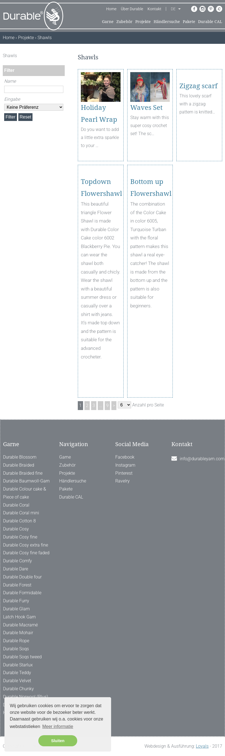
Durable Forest (17, 585)
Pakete (189, 21)
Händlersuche (167, 21)
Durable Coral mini (21, 512)
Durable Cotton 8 (19, 521)
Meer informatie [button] (57, 726)
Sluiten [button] (57, 741)
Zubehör (124, 21)
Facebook (124, 457)
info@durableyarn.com (202, 458)
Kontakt (154, 9)
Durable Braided (18, 465)
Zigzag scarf (198, 108)
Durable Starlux (18, 664)
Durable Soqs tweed (22, 656)
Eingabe (12, 99)
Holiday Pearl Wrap (99, 113)
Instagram (125, 465)
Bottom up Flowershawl (150, 209)
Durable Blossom (19, 457)
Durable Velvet (17, 680)
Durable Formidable (22, 592)
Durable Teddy (17, 672)
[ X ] (61, 55)
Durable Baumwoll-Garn (26, 481)
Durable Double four (22, 577)
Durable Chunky (18, 688)
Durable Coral (16, 505)
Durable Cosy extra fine (25, 545)
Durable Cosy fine (20, 537)
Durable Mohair (18, 632)
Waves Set (146, 108)
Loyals (202, 746)
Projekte (143, 21)
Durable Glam (16, 608)
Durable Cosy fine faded (26, 552)
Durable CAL (210, 21)
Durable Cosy (16, 529)
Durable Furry (16, 600)
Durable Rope (16, 640)
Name (10, 81)
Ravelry (122, 481)
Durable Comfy (17, 560)
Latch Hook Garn (19, 617)
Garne (108, 21)
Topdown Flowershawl (101, 209)
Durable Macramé (20, 625)
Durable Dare (15, 569)
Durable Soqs (16, 648)
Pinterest (123, 473)
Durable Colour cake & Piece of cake (24, 493)
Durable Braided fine (22, 473)
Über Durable (132, 9)
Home (111, 9)
